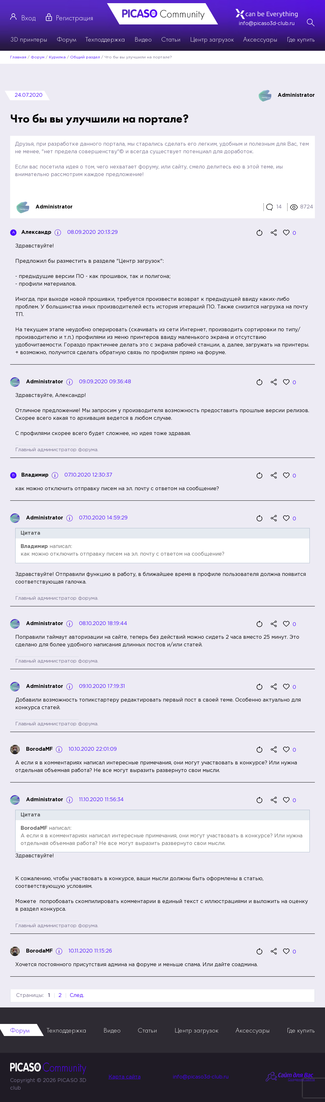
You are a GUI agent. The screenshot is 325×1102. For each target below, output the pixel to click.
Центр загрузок (212, 39)
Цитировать (259, 232)
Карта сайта (125, 1077)
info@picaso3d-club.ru (267, 23)
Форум (66, 39)
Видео (143, 39)
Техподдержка (105, 39)
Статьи (171, 39)
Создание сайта (301, 1079)
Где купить (301, 39)
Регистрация (74, 18)
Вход (28, 18)
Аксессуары (260, 39)
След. (77, 995)
